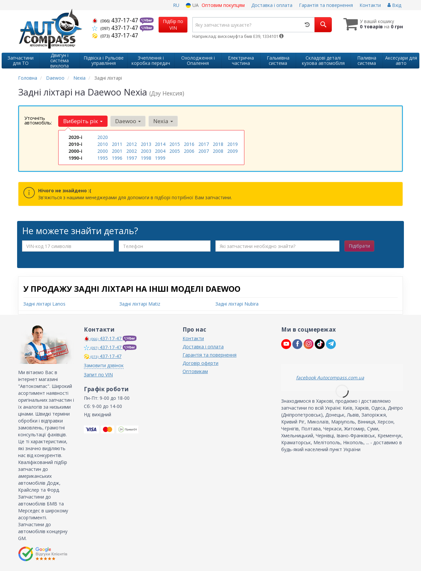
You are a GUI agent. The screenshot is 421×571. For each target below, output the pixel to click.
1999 (160, 158)
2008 (218, 151)
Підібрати (359, 246)
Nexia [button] (163, 121)
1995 (102, 158)
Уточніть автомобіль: (38, 120)
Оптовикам (195, 371)
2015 (174, 144)
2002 (131, 151)
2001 (117, 151)
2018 (218, 144)
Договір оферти (200, 363)
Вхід (394, 5)
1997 (131, 158)
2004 (160, 151)
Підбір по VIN (173, 24)
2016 (189, 144)
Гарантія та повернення (326, 5)
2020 (102, 137)
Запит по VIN (98, 374)
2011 (117, 144)
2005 (174, 151)
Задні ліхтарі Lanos (44, 304)
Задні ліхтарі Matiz (139, 304)
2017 (203, 144)
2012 (131, 144)
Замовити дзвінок (104, 365)
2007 (203, 151)
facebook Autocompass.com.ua (330, 377)
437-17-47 (116, 20)
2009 (232, 151)
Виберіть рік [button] (83, 121)
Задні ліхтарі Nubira (237, 304)
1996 (117, 158)
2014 (160, 144)
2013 (146, 144)
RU (176, 5)
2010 (102, 144)
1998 (146, 158)
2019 (232, 144)
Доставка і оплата (271, 5)
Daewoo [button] (128, 121)
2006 (189, 151)
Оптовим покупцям (223, 5)
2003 (146, 151)
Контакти (370, 5)
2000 (102, 151)
